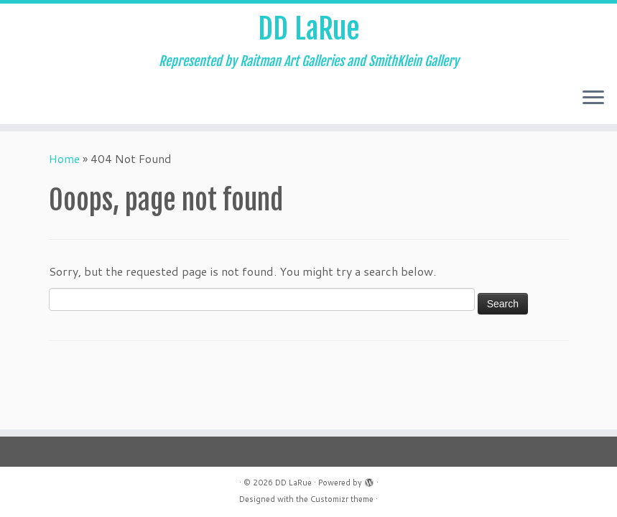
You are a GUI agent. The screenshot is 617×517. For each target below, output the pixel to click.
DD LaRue (309, 28)
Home (64, 158)
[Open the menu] (593, 98)
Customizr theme (342, 499)
